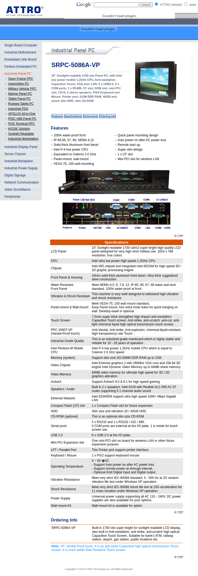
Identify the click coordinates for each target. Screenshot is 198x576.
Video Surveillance (17, 189)
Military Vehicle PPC (22, 89)
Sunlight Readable (21, 134)
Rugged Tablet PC (21, 104)
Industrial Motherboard (20, 52)
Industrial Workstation (23, 139)
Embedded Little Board (20, 59)
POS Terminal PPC (21, 124)
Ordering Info (107, 116)
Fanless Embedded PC (20, 66)
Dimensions (90, 116)
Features (57, 116)
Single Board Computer (20, 45)
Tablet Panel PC (19, 99)
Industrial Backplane (18, 161)
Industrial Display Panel (20, 147)
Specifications (73, 116)
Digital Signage (15, 175)
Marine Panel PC (20, 94)
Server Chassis (15, 154)
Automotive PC (18, 84)
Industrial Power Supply (21, 168)
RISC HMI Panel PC (22, 119)
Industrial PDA (18, 109)
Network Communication (21, 182)
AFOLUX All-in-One (21, 114)
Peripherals (12, 196)
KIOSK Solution (19, 129)
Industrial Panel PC (18, 74)
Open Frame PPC (20, 79)
